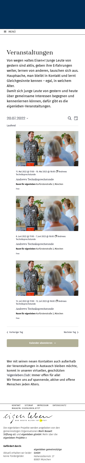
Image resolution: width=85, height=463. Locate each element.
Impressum (43, 405)
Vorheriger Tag (15, 332)
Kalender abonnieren (40, 343)
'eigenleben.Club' (18, 375)
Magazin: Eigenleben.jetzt (26, 408)
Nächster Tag (71, 332)
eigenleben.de (42, 15)
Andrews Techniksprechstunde (35, 179)
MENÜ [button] (12, 31)
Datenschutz (59, 405)
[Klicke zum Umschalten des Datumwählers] (17, 118)
